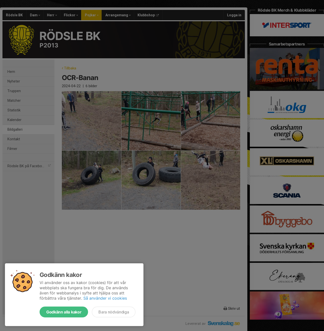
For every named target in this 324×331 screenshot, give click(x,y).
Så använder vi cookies (105, 298)
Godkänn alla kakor (63, 312)
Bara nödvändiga (113, 312)
